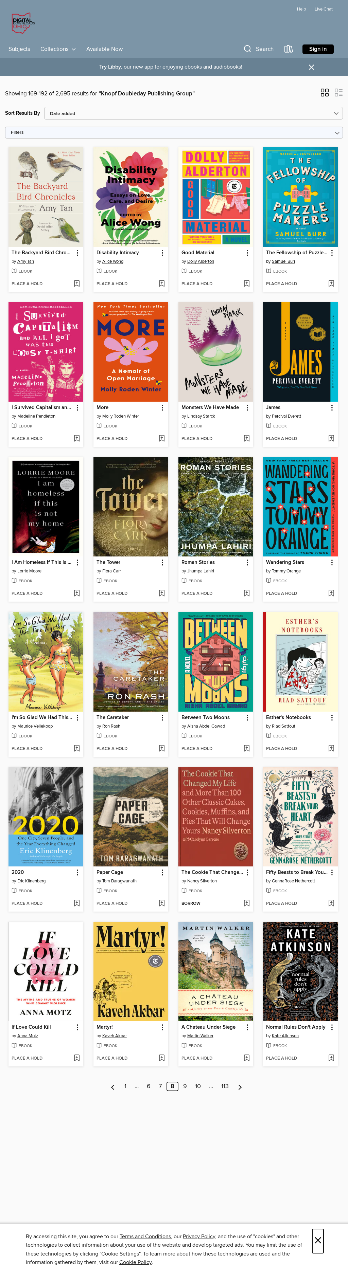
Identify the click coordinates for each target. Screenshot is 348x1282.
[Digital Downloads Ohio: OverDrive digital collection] (22, 23)
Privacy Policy (199, 1236)
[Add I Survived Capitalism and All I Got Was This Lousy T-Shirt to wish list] (76, 439)
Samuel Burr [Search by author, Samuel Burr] (283, 261)
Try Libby (110, 67)
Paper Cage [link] (110, 872)
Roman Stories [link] (198, 563)
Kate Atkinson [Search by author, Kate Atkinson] (285, 1036)
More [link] (102, 408)
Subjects (19, 49)
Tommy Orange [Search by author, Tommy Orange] (286, 571)
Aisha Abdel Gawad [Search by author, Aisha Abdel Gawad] (206, 726)
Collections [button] (58, 49)
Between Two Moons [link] (205, 718)
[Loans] (289, 50)
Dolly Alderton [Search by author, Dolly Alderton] (200, 261)
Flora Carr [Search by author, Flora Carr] (111, 571)
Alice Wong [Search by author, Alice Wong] (112, 261)
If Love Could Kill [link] (31, 1027)
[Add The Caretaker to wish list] (161, 749)
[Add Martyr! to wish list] (161, 1058)
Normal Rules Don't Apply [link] (296, 1027)
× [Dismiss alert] (311, 67)
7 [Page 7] (160, 1086)
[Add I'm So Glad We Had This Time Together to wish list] (76, 749)
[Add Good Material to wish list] (246, 284)
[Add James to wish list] (331, 439)
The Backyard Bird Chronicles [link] (43, 253)
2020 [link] (18, 872)
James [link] (273, 408)
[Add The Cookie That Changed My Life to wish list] (246, 903)
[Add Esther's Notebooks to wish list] (331, 749)
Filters (17, 132)
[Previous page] (113, 1086)
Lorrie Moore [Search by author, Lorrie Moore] (29, 571)
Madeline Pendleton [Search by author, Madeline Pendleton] (36, 416)
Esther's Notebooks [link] (288, 718)
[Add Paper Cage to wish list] (161, 903)
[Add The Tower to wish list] (161, 593)
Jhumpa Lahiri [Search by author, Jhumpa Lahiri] (200, 571)
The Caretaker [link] (113, 718)
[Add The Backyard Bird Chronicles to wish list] (76, 284)
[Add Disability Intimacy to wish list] (161, 284)
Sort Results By (22, 113)
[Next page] (240, 1086)
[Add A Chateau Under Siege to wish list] (246, 1058)
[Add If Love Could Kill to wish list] (76, 1058)
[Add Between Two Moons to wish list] (246, 749)
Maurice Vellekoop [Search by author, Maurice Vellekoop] (35, 726)
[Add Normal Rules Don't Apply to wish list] (331, 1058)
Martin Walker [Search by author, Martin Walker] (200, 1036)
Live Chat (324, 9)
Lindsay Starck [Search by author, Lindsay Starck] (201, 416)
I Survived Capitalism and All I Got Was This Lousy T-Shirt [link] (43, 408)
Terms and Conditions (145, 1236)
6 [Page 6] (149, 1086)
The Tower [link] (108, 563)
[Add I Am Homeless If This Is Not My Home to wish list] (76, 593)
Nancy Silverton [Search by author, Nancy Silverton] (202, 881)
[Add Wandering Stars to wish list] (331, 593)
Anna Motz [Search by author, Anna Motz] (27, 1036)
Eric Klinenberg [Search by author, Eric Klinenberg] (31, 881)
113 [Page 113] (225, 1086)
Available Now (104, 49)
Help (301, 9)
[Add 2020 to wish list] (76, 903)
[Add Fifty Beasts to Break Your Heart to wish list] (331, 903)
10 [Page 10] (198, 1086)
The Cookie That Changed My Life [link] (212, 872)
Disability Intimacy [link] (118, 253)
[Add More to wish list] (161, 439)
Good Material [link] (197, 253)
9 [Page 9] (185, 1086)
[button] (258, 50)
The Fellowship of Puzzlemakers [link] (297, 253)
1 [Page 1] (125, 1086)
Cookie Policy (135, 1262)
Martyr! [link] (105, 1027)
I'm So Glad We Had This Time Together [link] (43, 718)
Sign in (318, 49)
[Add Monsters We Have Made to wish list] (246, 439)
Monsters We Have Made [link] (210, 408)
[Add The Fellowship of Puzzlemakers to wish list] (331, 284)
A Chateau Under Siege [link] (208, 1027)
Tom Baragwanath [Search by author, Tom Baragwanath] (119, 881)
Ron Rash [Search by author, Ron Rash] (111, 726)
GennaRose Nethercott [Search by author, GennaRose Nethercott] (293, 881)
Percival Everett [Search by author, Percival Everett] (286, 416)
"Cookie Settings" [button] (120, 1253)
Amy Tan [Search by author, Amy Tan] (25, 261)
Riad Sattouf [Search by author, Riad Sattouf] (283, 726)
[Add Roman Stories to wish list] (246, 593)
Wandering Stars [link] (285, 563)
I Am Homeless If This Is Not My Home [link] (43, 563)
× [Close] (318, 1241)
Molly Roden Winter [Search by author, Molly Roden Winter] (120, 416)
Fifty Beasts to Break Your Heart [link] (297, 872)
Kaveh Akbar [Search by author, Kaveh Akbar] (114, 1036)
